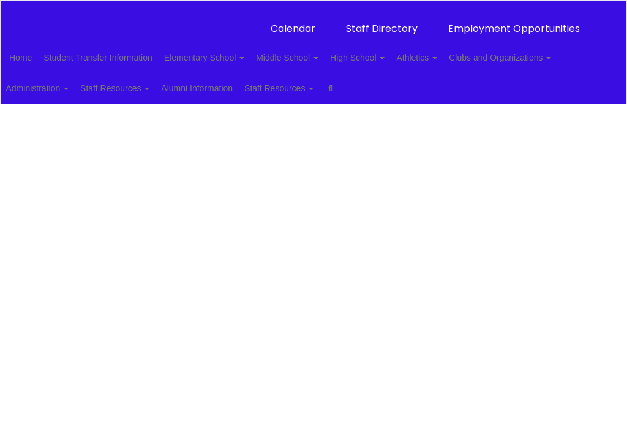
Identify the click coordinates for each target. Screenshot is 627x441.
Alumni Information (353, 82)
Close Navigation (60, 118)
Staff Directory (382, 22)
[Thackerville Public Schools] (314, 8)
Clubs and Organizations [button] (79, 82)
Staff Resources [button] (264, 82)
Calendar (293, 22)
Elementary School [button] (237, 51)
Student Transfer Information (123, 51)
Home (39, 51)
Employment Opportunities (514, 22)
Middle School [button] (326, 51)
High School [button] (403, 51)
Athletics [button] (469, 51)
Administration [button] (180, 82)
